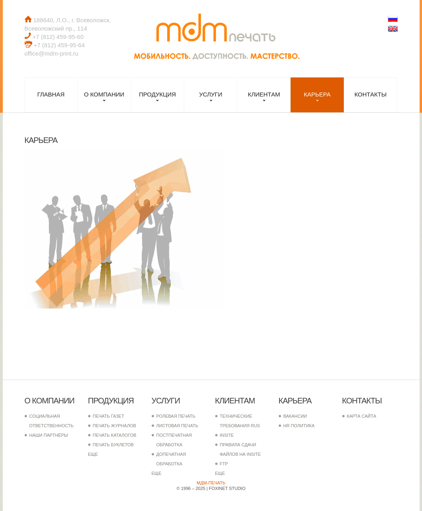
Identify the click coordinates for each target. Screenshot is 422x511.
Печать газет (108, 416)
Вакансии (295, 416)
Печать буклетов (113, 444)
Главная (51, 94)
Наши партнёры (48, 435)
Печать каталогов (115, 435)
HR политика (299, 425)
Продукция (157, 94)
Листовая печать (177, 425)
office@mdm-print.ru (52, 53)
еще (93, 454)
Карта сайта (361, 416)
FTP (224, 463)
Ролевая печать (175, 416)
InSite (227, 435)
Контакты (371, 94)
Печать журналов (114, 425)
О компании (104, 94)
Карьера (317, 94)
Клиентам (264, 94)
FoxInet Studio (227, 488)
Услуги (210, 94)
